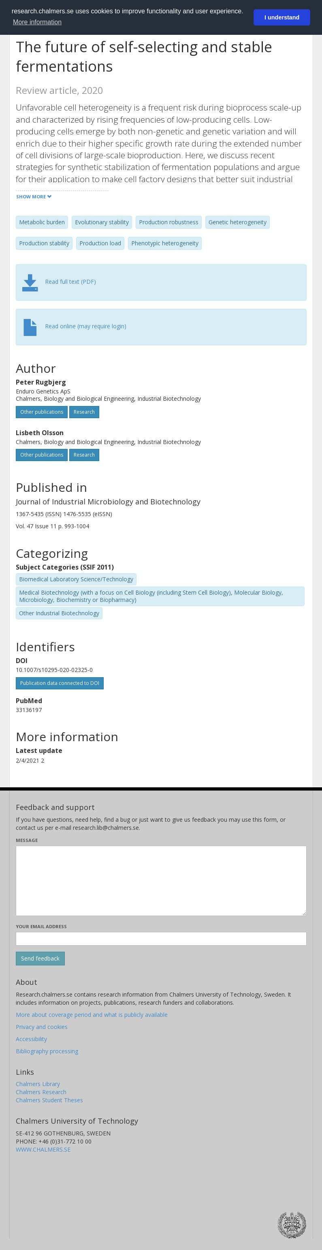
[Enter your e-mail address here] (161, 939)
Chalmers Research (41, 1092)
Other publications (41, 411)
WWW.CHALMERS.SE (43, 1149)
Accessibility (31, 1039)
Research (84, 411)
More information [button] (37, 22)
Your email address (41, 926)
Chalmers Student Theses (49, 1100)
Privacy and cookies (42, 1027)
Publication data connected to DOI (59, 683)
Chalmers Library (38, 1084)
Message (27, 840)
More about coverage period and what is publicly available (92, 1014)
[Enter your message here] (161, 881)
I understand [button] (281, 17)
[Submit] (40, 958)
